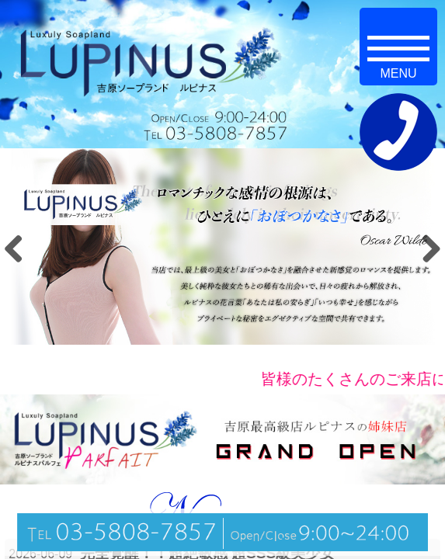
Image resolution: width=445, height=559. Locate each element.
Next (425, 248)
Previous (19, 248)
